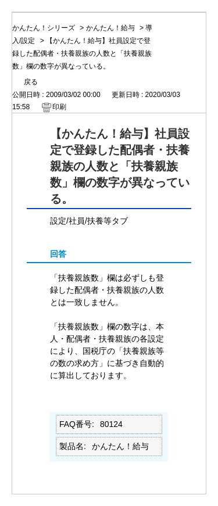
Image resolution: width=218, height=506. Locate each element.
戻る (31, 82)
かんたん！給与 (110, 28)
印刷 (59, 107)
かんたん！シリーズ (43, 28)
